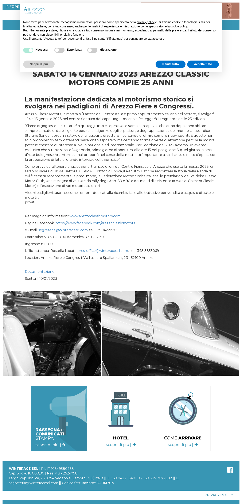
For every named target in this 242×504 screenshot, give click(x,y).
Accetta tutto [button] (203, 64)
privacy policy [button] (146, 22)
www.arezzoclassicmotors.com (95, 216)
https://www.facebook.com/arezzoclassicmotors (95, 223)
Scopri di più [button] (39, 64)
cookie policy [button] (179, 26)
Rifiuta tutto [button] (170, 64)
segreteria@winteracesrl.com (63, 230)
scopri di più (121, 444)
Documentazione (39, 272)
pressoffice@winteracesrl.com (102, 251)
